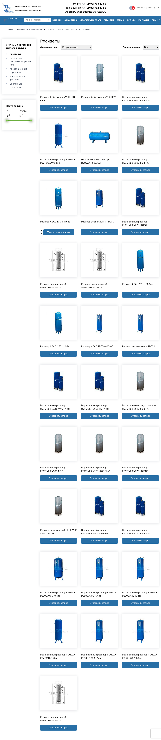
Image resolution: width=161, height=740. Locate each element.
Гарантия (109, 20)
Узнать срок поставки (58, 232)
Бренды (131, 20)
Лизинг (156, 20)
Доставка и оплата (90, 20)
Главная (56, 20)
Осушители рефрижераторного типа (20, 61)
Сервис (120, 20)
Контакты (143, 20)
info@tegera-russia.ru (94, 11)
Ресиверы (15, 54)
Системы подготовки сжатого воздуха (18, 46)
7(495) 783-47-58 (96, 3)
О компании (70, 20)
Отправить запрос (58, 107)
